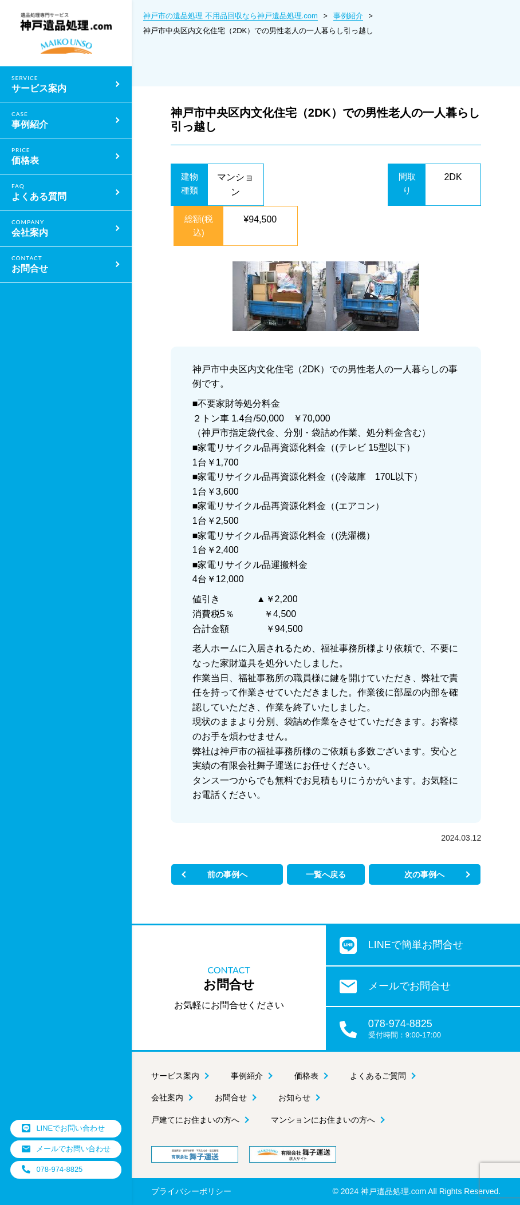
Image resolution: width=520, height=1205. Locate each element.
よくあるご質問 (378, 1075)
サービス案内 (175, 1075)
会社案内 (167, 1098)
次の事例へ (407, 874)
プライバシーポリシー (191, 1191)
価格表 (306, 1075)
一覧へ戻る (326, 874)
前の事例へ (244, 874)
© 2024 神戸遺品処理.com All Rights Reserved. (417, 1191)
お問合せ (231, 1098)
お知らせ (294, 1098)
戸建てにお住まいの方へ (195, 1120)
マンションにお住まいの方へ (323, 1120)
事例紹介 (247, 1075)
